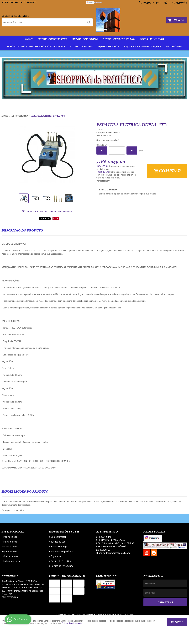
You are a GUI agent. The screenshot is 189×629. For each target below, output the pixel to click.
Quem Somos (10, 551)
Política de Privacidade (62, 565)
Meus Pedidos (10, 2)
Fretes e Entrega (59, 546)
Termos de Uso (58, 541)
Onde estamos (10, 556)
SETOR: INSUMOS (81, 46)
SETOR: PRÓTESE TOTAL (119, 39)
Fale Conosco (28, 2)
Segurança (56, 556)
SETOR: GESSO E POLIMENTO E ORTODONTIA (35, 46)
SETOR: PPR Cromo (85, 39)
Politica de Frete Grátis (62, 561)
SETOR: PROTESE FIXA (53, 39)
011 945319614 (177, 2)
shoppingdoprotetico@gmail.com (113, 552)
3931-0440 (151, 2)
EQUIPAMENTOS (108, 46)
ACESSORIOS (174, 46)
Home (29, 39)
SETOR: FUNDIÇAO (152, 39)
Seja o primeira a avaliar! (107, 140)
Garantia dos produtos (62, 551)
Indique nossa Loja (12, 561)
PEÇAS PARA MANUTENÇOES (142, 46)
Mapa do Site (9, 546)
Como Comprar (58, 536)
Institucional (13, 531)
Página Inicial (10, 536)
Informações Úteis (64, 531)
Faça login (24, 15)
